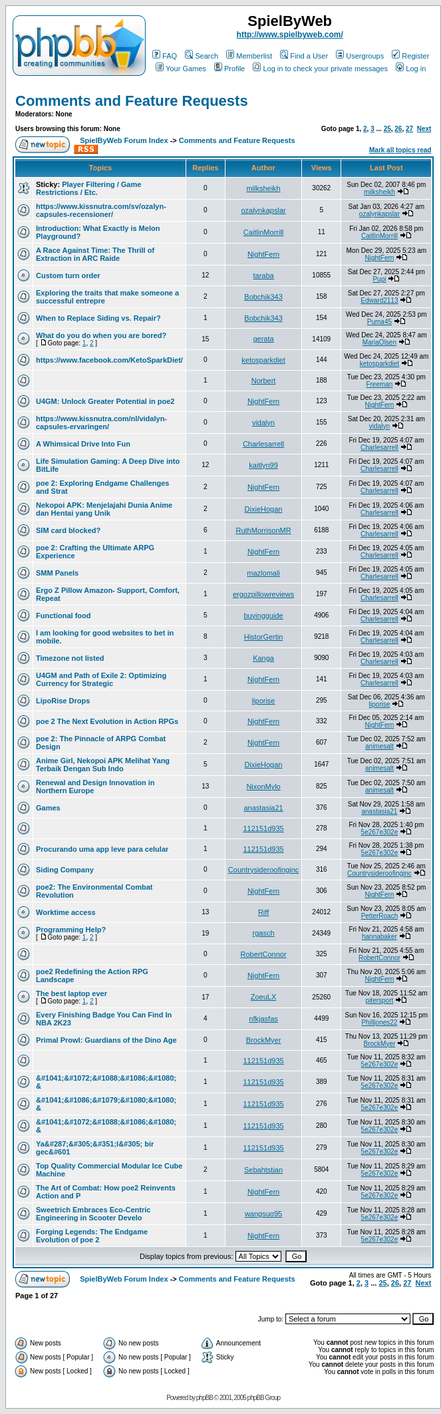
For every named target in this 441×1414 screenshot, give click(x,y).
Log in (411, 69)
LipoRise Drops (63, 701)
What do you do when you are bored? (101, 335)
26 (398, 128)
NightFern (263, 254)
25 (387, 128)
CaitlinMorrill (263, 232)
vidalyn (263, 423)
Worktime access (66, 912)
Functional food (63, 615)
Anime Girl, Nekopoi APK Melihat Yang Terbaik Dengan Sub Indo (103, 765)
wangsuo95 (263, 1214)
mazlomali (263, 573)
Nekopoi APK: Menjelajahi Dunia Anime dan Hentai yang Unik (104, 509)
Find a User (304, 56)
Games (48, 808)
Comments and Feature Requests (131, 100)
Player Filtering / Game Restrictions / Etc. (88, 188)
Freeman (379, 384)
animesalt (379, 746)
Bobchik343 (263, 297)
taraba (263, 275)
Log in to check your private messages (320, 69)
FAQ (164, 56)
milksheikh (263, 188)
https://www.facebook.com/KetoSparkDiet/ (109, 360)
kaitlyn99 (263, 465)
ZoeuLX (264, 997)
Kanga (263, 658)
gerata (263, 339)
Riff (263, 912)
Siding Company (65, 870)
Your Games (181, 69)
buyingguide (263, 615)
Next (424, 128)
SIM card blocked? (68, 530)
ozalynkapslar (263, 210)
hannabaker (379, 936)
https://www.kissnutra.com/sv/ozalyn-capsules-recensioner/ (101, 210)
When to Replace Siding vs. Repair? (98, 318)
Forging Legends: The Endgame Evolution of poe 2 (92, 1236)
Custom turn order (68, 275)
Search (201, 56)
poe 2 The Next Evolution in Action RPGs (107, 721)
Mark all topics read (400, 150)
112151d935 (263, 828)
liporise (263, 701)
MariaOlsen (379, 342)
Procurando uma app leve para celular (102, 849)
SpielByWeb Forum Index (124, 140)
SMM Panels (57, 573)
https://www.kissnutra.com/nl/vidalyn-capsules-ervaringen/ (101, 423)
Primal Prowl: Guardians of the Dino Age (106, 1040)
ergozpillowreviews (263, 594)
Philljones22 (379, 1022)
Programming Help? (71, 930)
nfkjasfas (263, 1019)
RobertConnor (264, 954)
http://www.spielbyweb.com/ (290, 34)
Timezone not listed (70, 658)
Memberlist (249, 56)
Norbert (263, 381)
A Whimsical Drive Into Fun (83, 444)
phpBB (204, 1397)
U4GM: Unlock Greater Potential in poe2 (105, 401)
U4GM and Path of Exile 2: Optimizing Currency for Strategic (101, 679)
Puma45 (379, 321)
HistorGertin (263, 637)
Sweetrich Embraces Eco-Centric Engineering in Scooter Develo (93, 1214)
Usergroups (360, 56)
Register (410, 56)
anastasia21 (263, 808)
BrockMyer (263, 1040)
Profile (229, 69)
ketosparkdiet (263, 360)
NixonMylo (263, 787)
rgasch (264, 933)
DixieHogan (264, 509)
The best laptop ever (71, 993)
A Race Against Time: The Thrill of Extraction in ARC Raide (95, 254)
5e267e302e (379, 832)
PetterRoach (379, 916)
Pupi (379, 279)
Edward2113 (379, 300)
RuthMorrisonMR (263, 530)
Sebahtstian (263, 1170)
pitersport (380, 1000)
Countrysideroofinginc (263, 870)
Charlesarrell (263, 444)
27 (409, 128)
